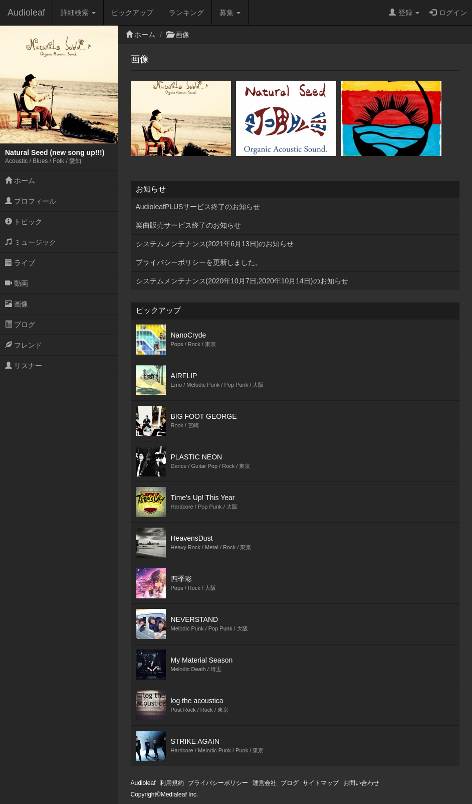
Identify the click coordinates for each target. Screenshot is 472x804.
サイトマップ (321, 782)
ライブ (20, 263)
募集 (230, 13)
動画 (16, 283)
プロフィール (30, 201)
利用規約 (172, 782)
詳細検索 (78, 13)
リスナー (23, 366)
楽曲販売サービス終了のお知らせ (188, 225)
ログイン (448, 13)
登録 (404, 13)
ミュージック (30, 242)
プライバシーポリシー (218, 782)
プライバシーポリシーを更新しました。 (199, 262)
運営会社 (265, 782)
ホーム (20, 181)
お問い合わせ (361, 782)
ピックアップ (132, 13)
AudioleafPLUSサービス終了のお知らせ (198, 207)
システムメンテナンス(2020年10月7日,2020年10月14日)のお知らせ (242, 281)
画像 (16, 304)
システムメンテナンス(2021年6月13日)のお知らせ (215, 244)
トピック (23, 222)
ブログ (20, 324)
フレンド (23, 345)
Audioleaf (26, 13)
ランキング (186, 13)
